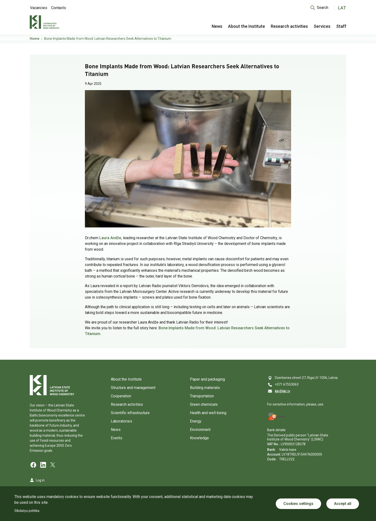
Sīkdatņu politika (26, 511)
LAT (342, 7)
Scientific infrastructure (130, 413)
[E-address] (276, 416)
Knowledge (199, 438)
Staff (341, 26)
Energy (195, 421)
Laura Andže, (110, 238)
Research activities (289, 26)
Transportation (202, 396)
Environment (200, 429)
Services (322, 26)
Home (34, 39)
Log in (40, 480)
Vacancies (38, 8)
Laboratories (121, 421)
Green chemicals (204, 404)
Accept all (342, 503)
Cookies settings (298, 503)
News (217, 26)
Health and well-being (208, 413)
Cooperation (121, 396)
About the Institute (246, 26)
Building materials (205, 387)
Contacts (58, 8)
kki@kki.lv (282, 391)
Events (116, 438)
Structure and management (133, 387)
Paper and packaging (207, 379)
